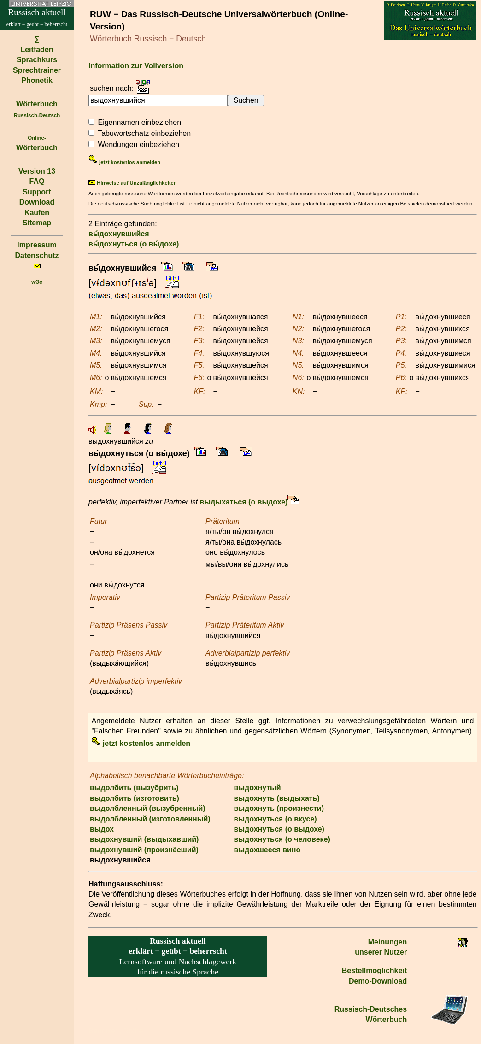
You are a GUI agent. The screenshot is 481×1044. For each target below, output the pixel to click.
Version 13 (36, 171)
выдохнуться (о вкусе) (275, 819)
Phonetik (37, 80)
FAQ (37, 181)
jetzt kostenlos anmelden (124, 162)
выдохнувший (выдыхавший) (144, 839)
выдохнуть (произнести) (279, 808)
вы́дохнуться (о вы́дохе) (133, 244)
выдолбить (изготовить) (134, 798)
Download (36, 202)
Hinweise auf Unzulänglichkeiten (132, 183)
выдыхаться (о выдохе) (244, 502)
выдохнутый (257, 788)
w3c (36, 281)
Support (37, 192)
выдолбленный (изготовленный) (150, 819)
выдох (102, 829)
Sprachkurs (37, 60)
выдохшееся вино (267, 850)
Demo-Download (378, 981)
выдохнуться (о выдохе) (279, 829)
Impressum (36, 245)
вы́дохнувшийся (118, 234)
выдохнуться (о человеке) (282, 839)
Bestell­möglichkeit (374, 970)
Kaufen (36, 213)
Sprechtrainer (37, 70)
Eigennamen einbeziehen (139, 122)
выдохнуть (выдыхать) (277, 798)
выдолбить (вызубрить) (134, 788)
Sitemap (37, 223)
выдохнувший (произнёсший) (144, 850)
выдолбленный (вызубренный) (147, 808)
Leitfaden (36, 49)
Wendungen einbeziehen (138, 144)
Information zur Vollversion (135, 66)
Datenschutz (37, 255)
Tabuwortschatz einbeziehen (144, 133)
